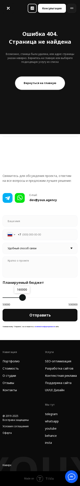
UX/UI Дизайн (54, 390)
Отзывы (8, 383)
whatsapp (52, 421)
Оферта (7, 432)
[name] (40, 221)
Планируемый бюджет (23, 282)
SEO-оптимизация (58, 361)
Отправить (40, 315)
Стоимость (11, 368)
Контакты (10, 390)
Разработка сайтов (59, 368)
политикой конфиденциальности (45, 326)
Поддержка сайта (58, 383)
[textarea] (40, 267)
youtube (51, 428)
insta (48, 443)
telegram (51, 414)
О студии (9, 376)
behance (51, 436)
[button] (32, 8)
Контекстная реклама (61, 376)
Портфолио (11, 361)
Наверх (7, 465)
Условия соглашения (16, 426)
